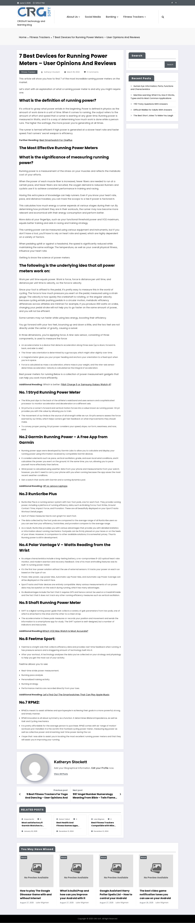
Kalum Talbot (64, 819)
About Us (73, 16)
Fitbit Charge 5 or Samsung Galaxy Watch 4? (86, 384)
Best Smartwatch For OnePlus (56, 140)
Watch (23, 858)
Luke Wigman (99, 819)
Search (137, 55)
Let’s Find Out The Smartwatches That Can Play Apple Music (76, 694)
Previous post (61, 790)
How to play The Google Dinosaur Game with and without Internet (36, 894)
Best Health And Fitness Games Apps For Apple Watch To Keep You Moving (67, 824)
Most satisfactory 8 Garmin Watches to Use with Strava (32, 824)
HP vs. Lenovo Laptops (55, 486)
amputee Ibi (29, 819)
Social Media (93, 16)
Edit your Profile (99, 768)
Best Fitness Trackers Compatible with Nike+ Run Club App (103, 824)
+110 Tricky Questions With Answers (150, 104)
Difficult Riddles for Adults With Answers (152, 110)
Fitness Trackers (134, 16)
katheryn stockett (52, 72)
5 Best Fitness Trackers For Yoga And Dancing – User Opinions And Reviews (46, 796)
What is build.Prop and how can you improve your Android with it (74, 894)
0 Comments (92, 72)
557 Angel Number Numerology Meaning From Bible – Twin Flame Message (94, 796)
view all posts (61, 774)
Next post (78, 790)
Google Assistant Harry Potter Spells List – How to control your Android (116, 894)
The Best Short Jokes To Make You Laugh (153, 115)
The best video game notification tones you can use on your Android (155, 894)
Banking (112, 16)
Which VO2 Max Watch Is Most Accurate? (65, 631)
